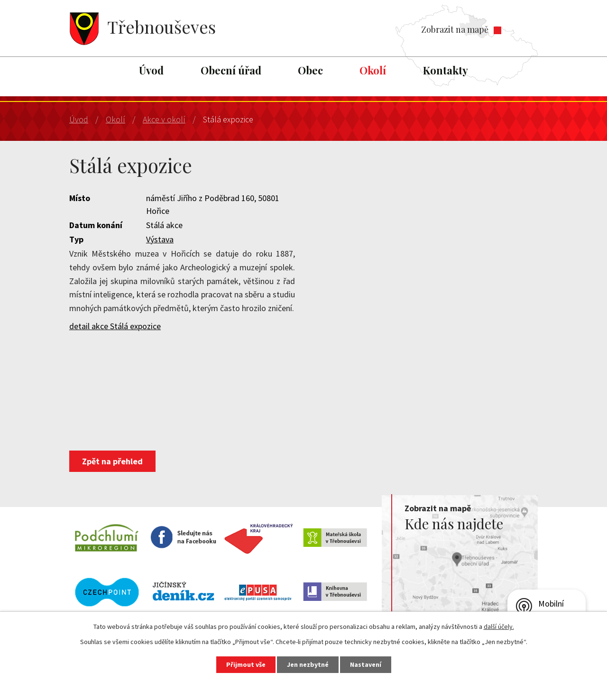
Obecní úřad (231, 70)
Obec (310, 70)
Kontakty (445, 70)
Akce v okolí (164, 119)
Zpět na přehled (112, 461)
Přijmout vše (246, 664)
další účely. (499, 626)
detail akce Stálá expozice (115, 326)
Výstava (160, 239)
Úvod (151, 70)
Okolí (372, 70)
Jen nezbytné (308, 664)
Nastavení (365, 664)
